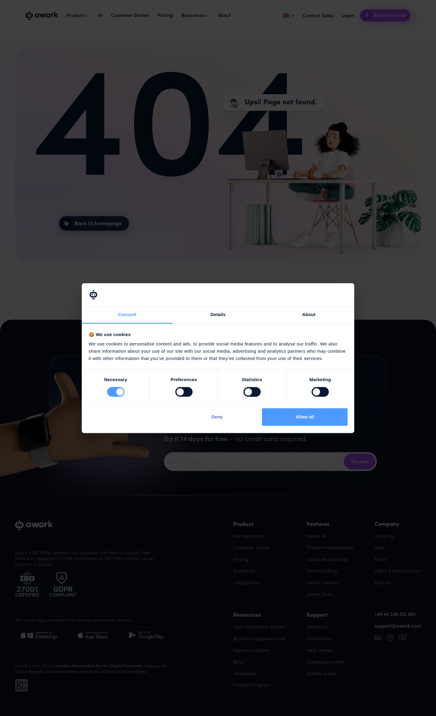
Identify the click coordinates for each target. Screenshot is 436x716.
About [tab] (308, 314)
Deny (217, 417)
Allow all (305, 417)
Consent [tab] (127, 314)
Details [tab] (218, 314)
